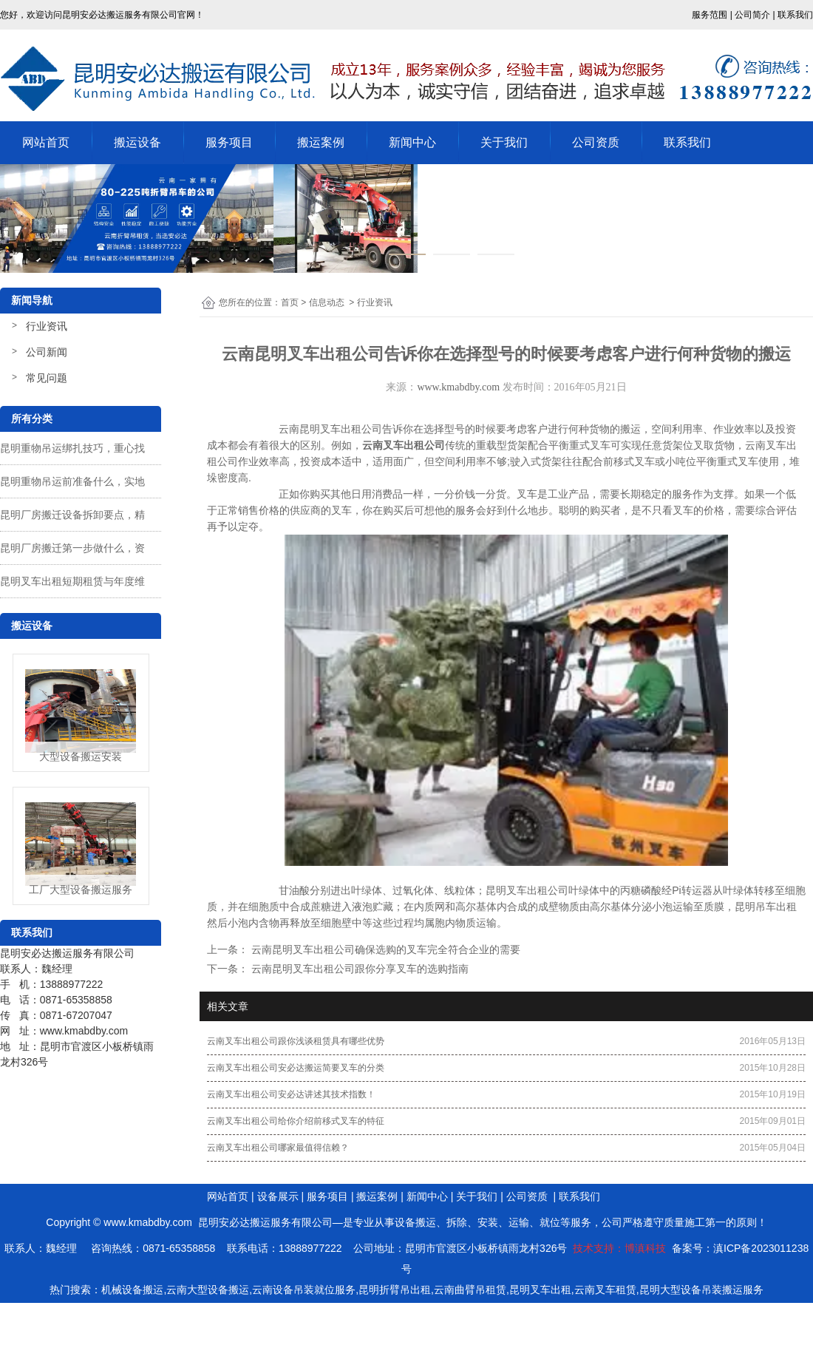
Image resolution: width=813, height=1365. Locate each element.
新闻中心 (412, 142)
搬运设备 (137, 142)
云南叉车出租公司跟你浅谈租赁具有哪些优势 (295, 1041)
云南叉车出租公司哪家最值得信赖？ (278, 1147)
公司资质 (595, 142)
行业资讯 (46, 326)
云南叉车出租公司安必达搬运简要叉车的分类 (295, 1068)
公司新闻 (46, 352)
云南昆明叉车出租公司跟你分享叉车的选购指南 (358, 969)
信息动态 (326, 302)
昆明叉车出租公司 (527, 890)
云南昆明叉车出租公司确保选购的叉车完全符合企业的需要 (384, 949)
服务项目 (229, 142)
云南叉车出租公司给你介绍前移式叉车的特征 (295, 1121)
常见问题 (46, 378)
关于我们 (504, 142)
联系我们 (687, 142)
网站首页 (45, 142)
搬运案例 (320, 142)
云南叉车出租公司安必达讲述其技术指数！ (291, 1094)
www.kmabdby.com (458, 387)
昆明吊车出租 (766, 906)
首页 (290, 302)
